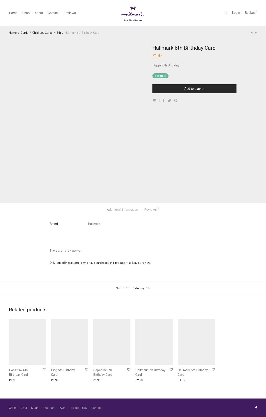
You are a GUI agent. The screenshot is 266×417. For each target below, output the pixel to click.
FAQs (62, 407)
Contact (53, 13)
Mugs (34, 407)
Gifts (24, 407)
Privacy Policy (78, 407)
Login (236, 13)
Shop (26, 13)
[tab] (122, 209)
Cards (24, 32)
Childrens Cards (42, 32)
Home (13, 13)
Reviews (69, 13)
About (39, 13)
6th (59, 32)
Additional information (122, 210)
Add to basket (194, 89)
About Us (48, 407)
